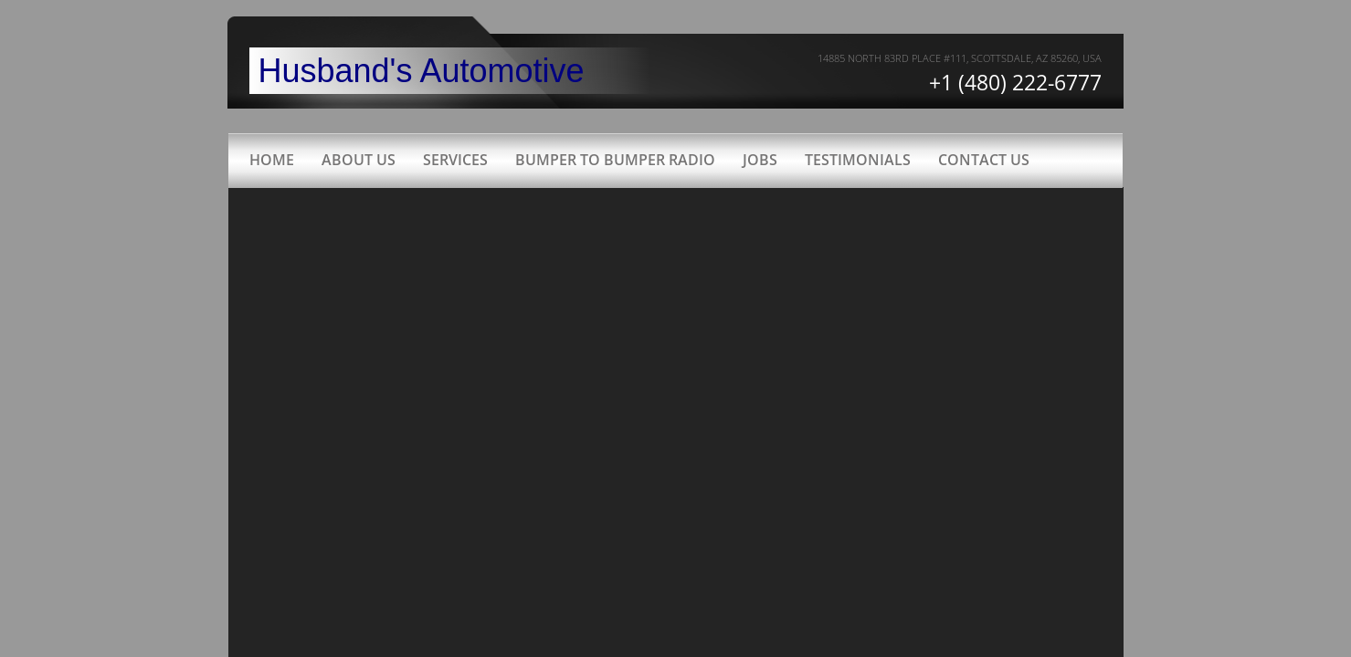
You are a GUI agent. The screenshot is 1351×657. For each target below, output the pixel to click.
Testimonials (858, 160)
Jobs (760, 160)
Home (271, 160)
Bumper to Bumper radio (615, 160)
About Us (359, 160)
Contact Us (983, 160)
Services (455, 160)
